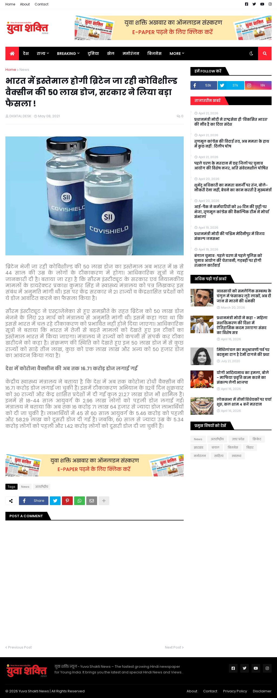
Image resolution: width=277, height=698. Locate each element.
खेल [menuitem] (110, 53)
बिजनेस (233, 447)
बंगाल (215, 447)
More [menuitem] (175, 53)
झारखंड (198, 447)
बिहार (249, 447)
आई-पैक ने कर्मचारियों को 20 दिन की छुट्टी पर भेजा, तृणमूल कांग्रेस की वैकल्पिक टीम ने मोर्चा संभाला (231, 212)
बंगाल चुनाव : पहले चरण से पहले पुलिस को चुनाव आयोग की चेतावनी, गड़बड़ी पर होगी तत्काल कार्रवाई (228, 260)
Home (10, 4)
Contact (41, 4)
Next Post (173, 647)
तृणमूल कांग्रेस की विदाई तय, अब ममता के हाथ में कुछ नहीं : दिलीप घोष (231, 144)
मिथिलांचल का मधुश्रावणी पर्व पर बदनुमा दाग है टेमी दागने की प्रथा (243, 352)
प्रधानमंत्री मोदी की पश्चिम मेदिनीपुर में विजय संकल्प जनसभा (229, 236)
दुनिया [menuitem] (93, 53)
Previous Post (20, 647)
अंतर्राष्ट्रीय (41, 487)
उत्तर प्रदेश (238, 439)
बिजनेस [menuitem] (154, 53)
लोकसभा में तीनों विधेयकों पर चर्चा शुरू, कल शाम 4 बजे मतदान (244, 402)
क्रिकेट (257, 439)
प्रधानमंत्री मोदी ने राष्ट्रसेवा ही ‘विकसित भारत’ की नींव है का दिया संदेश (231, 122)
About (25, 4)
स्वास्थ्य (236, 456)
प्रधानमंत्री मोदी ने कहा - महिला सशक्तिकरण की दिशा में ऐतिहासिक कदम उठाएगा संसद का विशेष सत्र (242, 325)
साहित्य (218, 456)
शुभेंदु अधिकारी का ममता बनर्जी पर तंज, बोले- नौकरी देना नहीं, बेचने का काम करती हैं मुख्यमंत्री (233, 188)
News (24, 69)
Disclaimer (262, 691)
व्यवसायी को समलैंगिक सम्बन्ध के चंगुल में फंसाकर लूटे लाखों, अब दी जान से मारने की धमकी (244, 296)
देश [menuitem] (26, 53)
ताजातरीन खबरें (207, 100)
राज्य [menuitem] (41, 53)
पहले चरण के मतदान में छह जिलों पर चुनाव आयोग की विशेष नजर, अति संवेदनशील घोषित (231, 166)
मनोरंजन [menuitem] (131, 53)
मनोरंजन (200, 456)
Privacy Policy (235, 691)
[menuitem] (12, 53)
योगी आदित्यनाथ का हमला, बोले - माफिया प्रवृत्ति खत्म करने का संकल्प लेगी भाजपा (243, 377)
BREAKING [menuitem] (66, 53)
